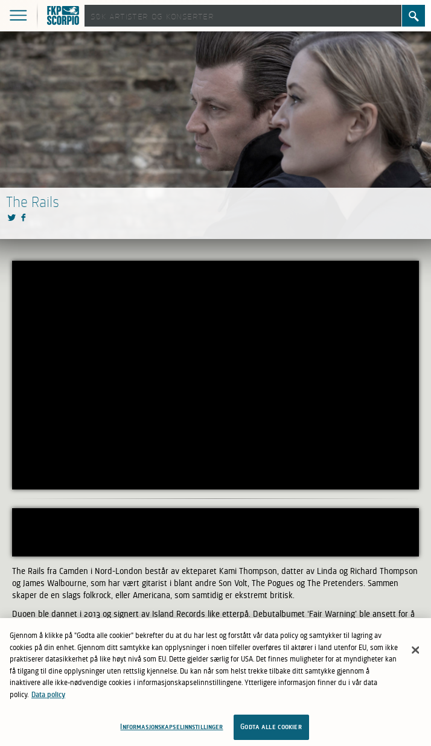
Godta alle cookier (270, 726)
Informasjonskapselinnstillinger (171, 726)
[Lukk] (415, 650)
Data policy (48, 694)
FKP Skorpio (64, 16)
